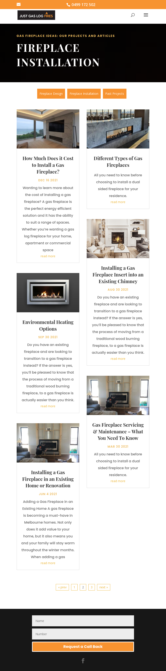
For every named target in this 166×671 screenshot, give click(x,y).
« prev (62, 587)
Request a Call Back (83, 646)
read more (48, 256)
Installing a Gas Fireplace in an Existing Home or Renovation (48, 479)
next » (103, 587)
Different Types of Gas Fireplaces (118, 161)
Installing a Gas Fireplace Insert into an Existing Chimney (118, 274)
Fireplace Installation (84, 94)
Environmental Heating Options (48, 325)
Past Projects (114, 94)
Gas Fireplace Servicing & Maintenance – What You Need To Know (118, 431)
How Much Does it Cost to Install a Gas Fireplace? (47, 165)
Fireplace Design (51, 94)
